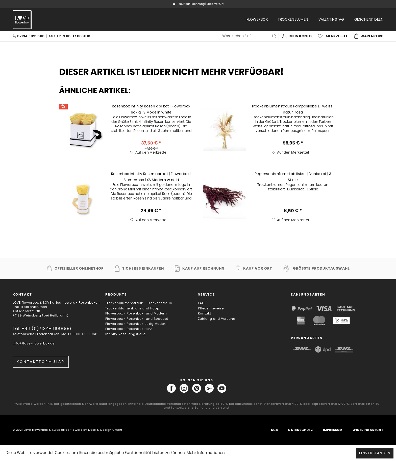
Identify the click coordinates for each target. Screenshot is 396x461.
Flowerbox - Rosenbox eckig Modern (136, 323)
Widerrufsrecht (368, 429)
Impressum (332, 429)
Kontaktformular (41, 362)
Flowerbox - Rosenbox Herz (128, 328)
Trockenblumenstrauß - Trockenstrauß (138, 303)
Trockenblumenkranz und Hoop (132, 308)
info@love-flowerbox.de (34, 343)
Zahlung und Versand (216, 318)
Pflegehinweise (211, 308)
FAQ (201, 303)
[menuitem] (257, 19)
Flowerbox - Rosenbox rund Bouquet (136, 318)
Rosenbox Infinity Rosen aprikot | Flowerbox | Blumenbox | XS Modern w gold (151, 176)
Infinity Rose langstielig (125, 334)
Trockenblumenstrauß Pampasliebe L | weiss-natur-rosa (293, 109)
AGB (274, 429)
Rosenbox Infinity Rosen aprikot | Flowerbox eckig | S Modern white (151, 109)
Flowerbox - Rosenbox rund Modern (136, 313)
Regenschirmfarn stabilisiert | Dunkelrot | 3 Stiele (293, 176)
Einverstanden (375, 453)
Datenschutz (300, 429)
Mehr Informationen (206, 453)
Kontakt (204, 313)
